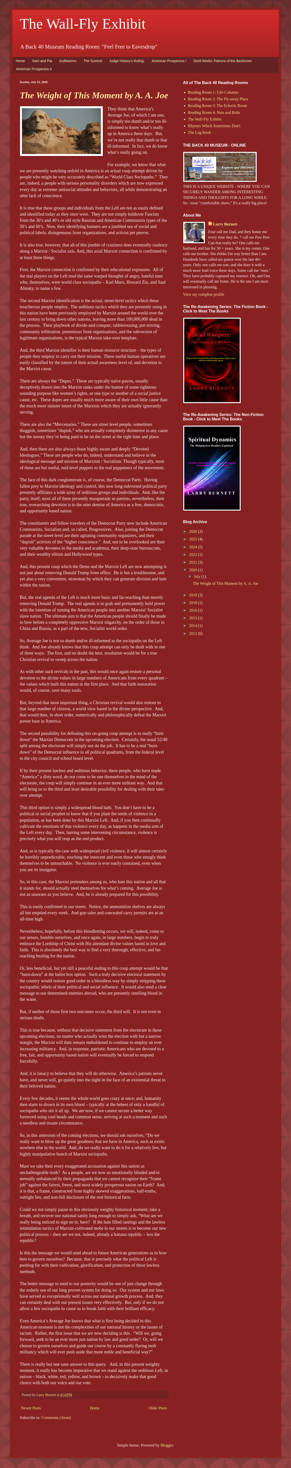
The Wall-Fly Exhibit (83, 24)
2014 (193, 625)
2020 (193, 570)
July (197, 576)
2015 (193, 618)
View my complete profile (203, 294)
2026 (193, 531)
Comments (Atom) (56, 1418)
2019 (193, 595)
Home (20, 61)
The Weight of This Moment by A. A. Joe (94, 95)
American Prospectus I (169, 61)
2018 (193, 603)
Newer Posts (31, 1408)
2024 (193, 547)
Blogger (167, 1445)
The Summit (93, 61)
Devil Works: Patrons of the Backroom (223, 61)
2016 (193, 610)
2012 (193, 633)
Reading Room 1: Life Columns (213, 92)
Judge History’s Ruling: (127, 61)
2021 (193, 562)
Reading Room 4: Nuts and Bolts (214, 112)
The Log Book (199, 132)
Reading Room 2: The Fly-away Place (218, 99)
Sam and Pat (42, 61)
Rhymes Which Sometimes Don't (214, 126)
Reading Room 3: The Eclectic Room (217, 106)
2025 (193, 539)
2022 (193, 555)
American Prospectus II (34, 69)
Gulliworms (67, 61)
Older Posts (158, 1408)
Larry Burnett (225, 224)
